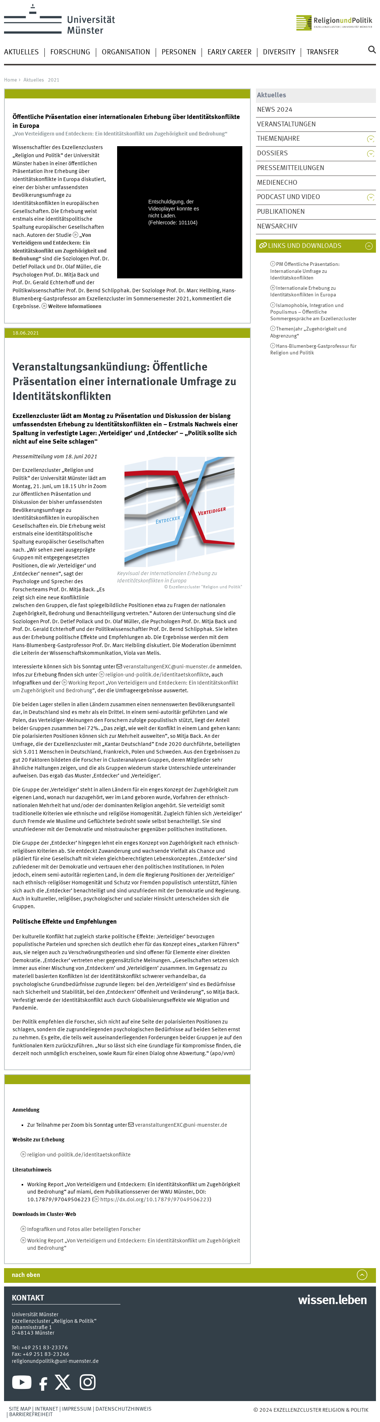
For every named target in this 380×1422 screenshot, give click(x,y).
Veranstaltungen (286, 124)
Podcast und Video (288, 197)
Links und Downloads (304, 246)
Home (10, 80)
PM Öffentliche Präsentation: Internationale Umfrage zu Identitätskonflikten (305, 271)
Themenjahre (278, 139)
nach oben (26, 1275)
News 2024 (275, 110)
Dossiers (272, 153)
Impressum (76, 1409)
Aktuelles (21, 52)
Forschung (70, 52)
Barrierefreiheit (31, 1415)
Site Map (20, 1409)
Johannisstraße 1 (32, 1328)
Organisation (126, 52)
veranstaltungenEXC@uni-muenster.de (169, 667)
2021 (53, 80)
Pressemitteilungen (290, 168)
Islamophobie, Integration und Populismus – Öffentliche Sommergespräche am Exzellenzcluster (313, 312)
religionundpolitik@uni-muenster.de (55, 1361)
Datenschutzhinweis (123, 1409)
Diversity (279, 52)
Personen (179, 52)
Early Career (229, 52)
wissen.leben (332, 1300)
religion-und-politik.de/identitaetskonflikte (157, 675)
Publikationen (281, 212)
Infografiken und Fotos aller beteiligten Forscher (84, 1229)
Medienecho (277, 183)
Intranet (46, 1409)
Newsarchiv (277, 226)
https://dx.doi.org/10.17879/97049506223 (155, 1200)
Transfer (323, 52)
